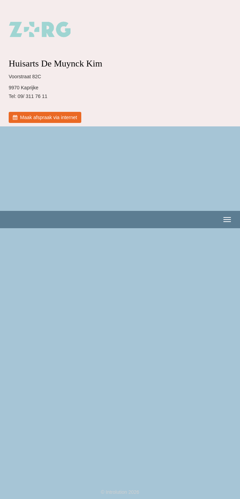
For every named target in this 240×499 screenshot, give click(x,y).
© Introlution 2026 (120, 492)
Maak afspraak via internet (45, 117)
